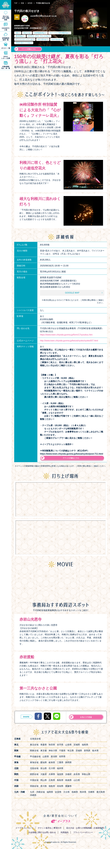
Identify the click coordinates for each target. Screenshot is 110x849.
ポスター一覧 (5, 48)
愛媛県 (68, 786)
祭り (18, 33)
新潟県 (54, 756)
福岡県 (50, 792)
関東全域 (34, 750)
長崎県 (75, 792)
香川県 (43, 786)
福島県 (85, 745)
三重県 (60, 762)
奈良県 (77, 774)
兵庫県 (52, 774)
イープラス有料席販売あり (60, 33)
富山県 (43, 768)
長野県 (62, 756)
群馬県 (87, 750)
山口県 (77, 780)
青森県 (43, 745)
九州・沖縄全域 (37, 792)
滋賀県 (60, 774)
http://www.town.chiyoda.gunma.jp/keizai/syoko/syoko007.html (69, 340)
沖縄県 (33, 795)
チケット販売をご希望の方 (50, 828)
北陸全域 (34, 768)
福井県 (60, 768)
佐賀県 (58, 792)
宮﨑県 (91, 792)
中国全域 (34, 780)
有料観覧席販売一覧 (5, 39)
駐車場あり (20, 36)
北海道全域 (35, 739)
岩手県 (60, 745)
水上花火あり (43, 39)
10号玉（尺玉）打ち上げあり (39, 36)
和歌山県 (86, 774)
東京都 (43, 750)
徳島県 (52, 786)
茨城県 (79, 750)
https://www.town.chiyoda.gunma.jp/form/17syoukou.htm (66, 335)
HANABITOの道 (5, 29)
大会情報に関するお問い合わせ (42, 832)
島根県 (68, 780)
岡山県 (43, 780)
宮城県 (77, 745)
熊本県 (83, 792)
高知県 (60, 786)
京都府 (68, 774)
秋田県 (52, 745)
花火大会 (27, 33)
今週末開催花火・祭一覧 (5, 67)
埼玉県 (70, 750)
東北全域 (34, 745)
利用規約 (65, 832)
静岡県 (68, 762)
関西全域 (34, 774)
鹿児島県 (100, 792)
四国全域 (34, 786)
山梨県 (45, 756)
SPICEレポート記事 (5, 57)
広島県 (52, 780)
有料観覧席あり (40, 33)
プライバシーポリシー (83, 832)
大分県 (66, 792)
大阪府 (43, 774)
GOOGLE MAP (72, 293)
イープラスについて (24, 828)
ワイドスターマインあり (25, 39)
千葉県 (62, 750)
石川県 (52, 768)
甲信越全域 (35, 756)
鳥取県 (60, 780)
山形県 (68, 745)
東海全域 (34, 762)
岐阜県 (52, 762)
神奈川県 (53, 750)
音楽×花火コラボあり (24, 43)
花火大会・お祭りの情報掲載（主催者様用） (86, 828)
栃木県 (95, 750)
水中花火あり (57, 39)
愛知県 (43, 762)
